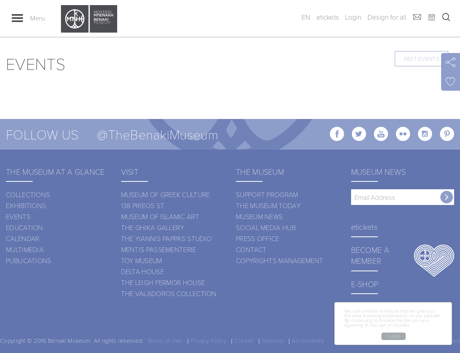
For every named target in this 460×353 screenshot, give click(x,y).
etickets (327, 17)
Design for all (387, 17)
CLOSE (393, 336)
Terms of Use (164, 340)
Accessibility (308, 340)
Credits (243, 340)
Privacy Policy (208, 340)
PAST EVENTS (421, 58)
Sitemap (272, 340)
